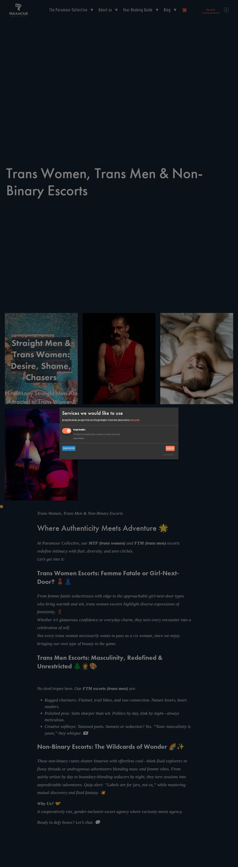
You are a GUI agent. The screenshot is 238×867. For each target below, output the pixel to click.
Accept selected (69, 448)
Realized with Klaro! (168, 455)
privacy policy (134, 420)
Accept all (170, 448)
